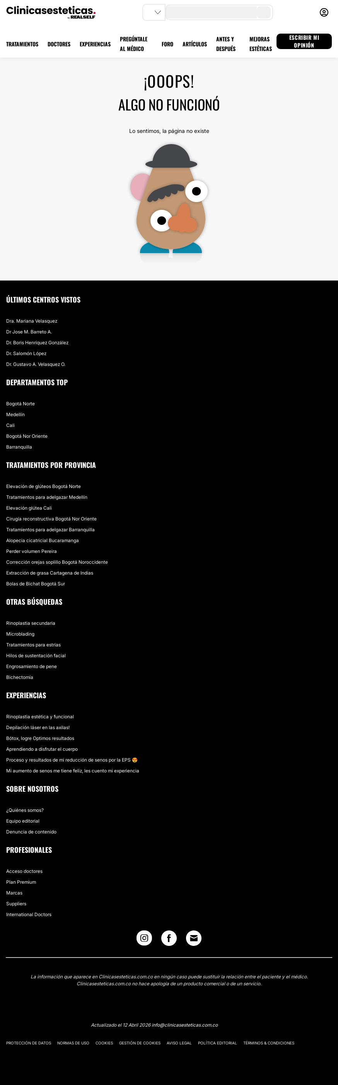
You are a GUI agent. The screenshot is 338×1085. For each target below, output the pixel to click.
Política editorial (217, 1043)
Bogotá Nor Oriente (27, 436)
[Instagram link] (144, 939)
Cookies (104, 1043)
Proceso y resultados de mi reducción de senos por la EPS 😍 (72, 760)
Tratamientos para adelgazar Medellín (46, 497)
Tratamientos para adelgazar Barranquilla (50, 529)
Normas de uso (73, 1043)
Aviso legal (179, 1043)
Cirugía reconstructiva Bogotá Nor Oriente (51, 519)
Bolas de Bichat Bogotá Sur (35, 584)
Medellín (15, 414)
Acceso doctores (24, 871)
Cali (10, 425)
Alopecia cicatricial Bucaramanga (42, 540)
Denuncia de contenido (31, 832)
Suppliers (16, 903)
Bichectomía (19, 677)
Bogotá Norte (20, 403)
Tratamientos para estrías (33, 645)
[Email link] (193, 938)
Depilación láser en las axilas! (38, 727)
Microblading (20, 634)
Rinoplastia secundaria (30, 623)
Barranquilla (19, 447)
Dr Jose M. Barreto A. (29, 332)
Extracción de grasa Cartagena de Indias (49, 573)
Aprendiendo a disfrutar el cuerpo (42, 749)
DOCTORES (59, 44)
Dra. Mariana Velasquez (31, 321)
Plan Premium (21, 882)
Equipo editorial (22, 821)
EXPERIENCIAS (95, 44)
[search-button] (264, 12)
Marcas (14, 893)
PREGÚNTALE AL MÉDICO (133, 44)
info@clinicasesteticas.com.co (185, 1025)
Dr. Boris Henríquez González (37, 342)
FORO (167, 44)
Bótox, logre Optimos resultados (40, 738)
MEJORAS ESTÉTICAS (260, 44)
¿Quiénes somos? (25, 810)
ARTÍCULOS (195, 44)
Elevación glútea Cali (29, 508)
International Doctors (28, 914)
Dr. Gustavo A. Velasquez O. (35, 364)
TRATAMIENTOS (22, 44)
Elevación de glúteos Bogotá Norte (43, 486)
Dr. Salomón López (26, 353)
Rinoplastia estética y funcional (40, 716)
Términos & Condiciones (268, 1043)
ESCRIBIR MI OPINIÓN (304, 41)
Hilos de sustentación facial (36, 655)
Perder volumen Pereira (31, 551)
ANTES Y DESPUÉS (226, 44)
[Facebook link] (169, 939)
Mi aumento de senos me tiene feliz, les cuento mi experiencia (72, 771)
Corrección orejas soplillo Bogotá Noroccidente (57, 562)
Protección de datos (28, 1043)
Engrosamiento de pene (31, 666)
